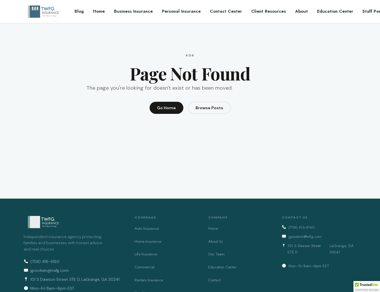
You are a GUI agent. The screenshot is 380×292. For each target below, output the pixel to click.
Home (99, 11)
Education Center (335, 11)
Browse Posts (209, 107)
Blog (79, 11)
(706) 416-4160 (41, 261)
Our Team (216, 254)
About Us (215, 241)
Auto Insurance (147, 228)
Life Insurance (146, 254)
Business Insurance (133, 11)
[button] (366, 286)
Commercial (144, 267)
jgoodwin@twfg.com (46, 270)
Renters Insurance (149, 280)
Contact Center (226, 11)
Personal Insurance (181, 11)
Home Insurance (148, 241)
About (301, 11)
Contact (214, 280)
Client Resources (268, 11)
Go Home (166, 107)
